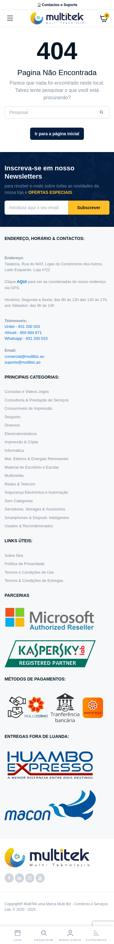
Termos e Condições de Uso (29, 572)
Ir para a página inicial (57, 133)
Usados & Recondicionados (29, 526)
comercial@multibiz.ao (24, 356)
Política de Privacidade (25, 563)
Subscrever (88, 207)
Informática (14, 450)
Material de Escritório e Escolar (32, 467)
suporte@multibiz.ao (22, 362)
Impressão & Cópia (21, 442)
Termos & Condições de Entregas (34, 580)
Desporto (13, 417)
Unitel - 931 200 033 (22, 326)
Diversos (12, 425)
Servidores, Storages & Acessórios (35, 509)
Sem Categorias (19, 501)
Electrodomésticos (21, 433)
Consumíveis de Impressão (28, 408)
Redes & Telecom (20, 484)
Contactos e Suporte (57, 5)
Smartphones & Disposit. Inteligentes (37, 517)
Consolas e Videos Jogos (27, 391)
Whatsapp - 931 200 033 (26, 338)
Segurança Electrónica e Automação (36, 492)
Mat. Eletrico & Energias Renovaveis (36, 458)
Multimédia (14, 475)
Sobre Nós (14, 555)
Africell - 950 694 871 (23, 332)
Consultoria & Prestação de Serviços (37, 400)
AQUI (22, 281)
